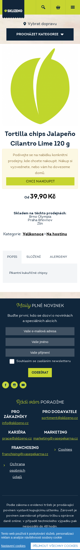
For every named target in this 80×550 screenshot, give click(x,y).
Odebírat (40, 372)
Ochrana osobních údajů (17, 470)
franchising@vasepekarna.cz (25, 454)
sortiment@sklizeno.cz (60, 418)
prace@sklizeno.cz (17, 438)
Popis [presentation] (12, 257)
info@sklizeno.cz (15, 423)
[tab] (12, 257)
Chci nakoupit (40, 181)
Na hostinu (57, 234)
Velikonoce (33, 234)
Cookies (65, 450)
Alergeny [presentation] (58, 257)
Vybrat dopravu (42, 24)
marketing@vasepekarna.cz (55, 438)
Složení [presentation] (33, 257)
